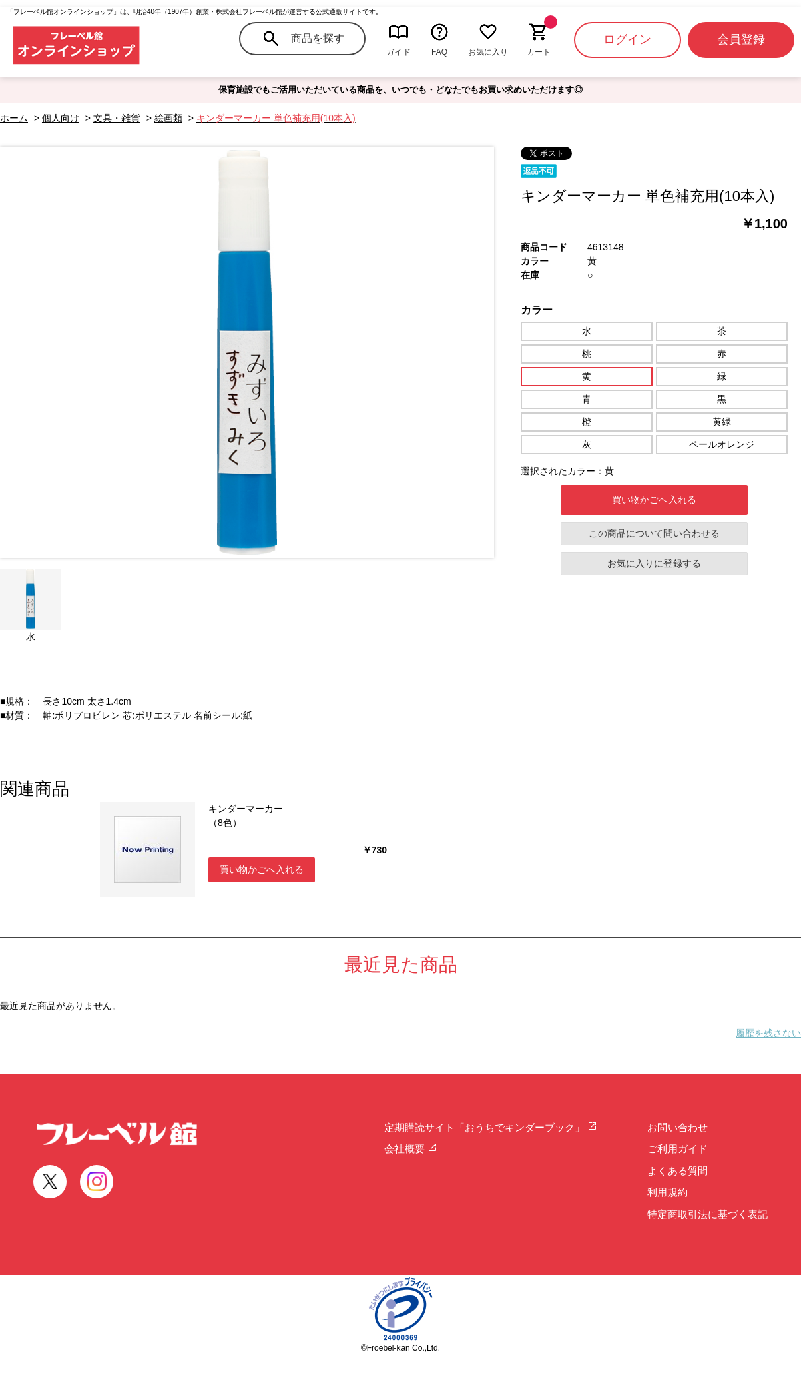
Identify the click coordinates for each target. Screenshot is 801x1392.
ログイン (627, 39)
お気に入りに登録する (654, 563)
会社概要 (410, 1148)
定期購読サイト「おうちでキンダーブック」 (490, 1127)
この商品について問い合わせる (654, 533)
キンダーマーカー (245, 808)
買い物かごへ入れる (654, 499)
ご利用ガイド (677, 1148)
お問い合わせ (677, 1127)
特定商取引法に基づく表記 (707, 1214)
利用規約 (667, 1192)
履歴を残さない (768, 1033)
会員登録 (741, 39)
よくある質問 (677, 1170)
